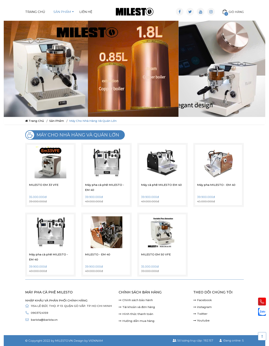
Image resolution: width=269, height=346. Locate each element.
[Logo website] (134, 12)
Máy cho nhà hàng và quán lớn (93, 121)
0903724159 (39, 313)
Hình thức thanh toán (136, 314)
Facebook (202, 300)
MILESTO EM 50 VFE (156, 254)
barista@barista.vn (44, 319)
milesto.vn (64, 340)
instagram (202, 307)
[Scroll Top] (262, 336)
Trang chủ (35, 12)
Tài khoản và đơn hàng (137, 307)
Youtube (201, 320)
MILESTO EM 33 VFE (43, 185)
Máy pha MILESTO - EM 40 (216, 185)
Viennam (96, 340)
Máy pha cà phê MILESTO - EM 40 (104, 187)
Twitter (200, 313)
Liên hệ (85, 12)
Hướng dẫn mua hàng (136, 321)
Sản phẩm (62, 12)
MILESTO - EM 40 (97, 254)
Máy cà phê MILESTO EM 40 (161, 185)
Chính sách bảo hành (136, 300)
